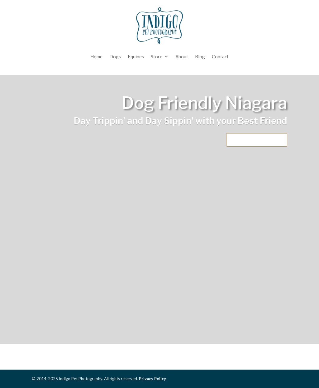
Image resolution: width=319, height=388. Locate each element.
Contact (220, 56)
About (181, 56)
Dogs (115, 56)
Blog (200, 56)
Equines (136, 56)
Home (96, 56)
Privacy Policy (152, 378)
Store (156, 56)
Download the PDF (256, 139)
